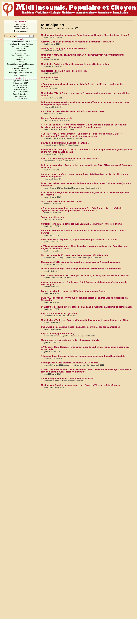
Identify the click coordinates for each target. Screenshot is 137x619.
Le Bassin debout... (50, 77)
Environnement (20, 53)
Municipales (21, 78)
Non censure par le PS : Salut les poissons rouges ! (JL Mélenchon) (75, 255)
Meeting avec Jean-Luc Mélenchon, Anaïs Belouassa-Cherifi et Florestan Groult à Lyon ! (85, 35)
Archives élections (20, 90)
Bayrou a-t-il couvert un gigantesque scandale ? (65, 143)
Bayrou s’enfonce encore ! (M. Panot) (59, 313)
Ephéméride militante (20, 94)
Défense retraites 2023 (20, 92)
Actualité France (20, 87)
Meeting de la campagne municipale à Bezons (64, 48)
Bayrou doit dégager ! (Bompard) (57, 334)
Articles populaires (20, 27)
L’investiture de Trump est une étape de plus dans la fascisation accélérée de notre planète (86, 307)
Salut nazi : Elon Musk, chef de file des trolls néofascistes (70, 158)
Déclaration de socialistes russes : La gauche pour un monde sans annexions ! (80, 327)
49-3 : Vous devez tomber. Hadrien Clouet (61, 201)
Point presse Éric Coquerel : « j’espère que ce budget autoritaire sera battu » (79, 240)
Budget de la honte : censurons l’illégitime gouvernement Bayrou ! (74, 291)
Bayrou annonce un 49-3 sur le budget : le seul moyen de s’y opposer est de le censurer (85, 275)
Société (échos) (20, 70)
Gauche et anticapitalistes (20, 42)
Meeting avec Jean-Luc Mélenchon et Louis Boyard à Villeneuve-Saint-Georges (80, 385)
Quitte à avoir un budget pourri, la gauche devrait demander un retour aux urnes (81, 269)
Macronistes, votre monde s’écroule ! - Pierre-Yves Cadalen (70, 340)
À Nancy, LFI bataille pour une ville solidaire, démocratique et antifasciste (77, 42)
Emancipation (20, 51)
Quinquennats (20, 96)
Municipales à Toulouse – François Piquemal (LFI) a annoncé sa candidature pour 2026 (84, 320)
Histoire (20, 57)
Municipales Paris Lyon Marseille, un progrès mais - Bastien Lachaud (75, 64)
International (20, 60)
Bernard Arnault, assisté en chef (57, 118)
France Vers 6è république (20, 55)
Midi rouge (21, 62)
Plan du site (20, 24)
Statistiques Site (21, 99)
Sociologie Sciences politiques (20, 73)
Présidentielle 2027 (20, 83)
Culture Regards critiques (20, 46)
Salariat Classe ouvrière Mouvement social (20, 65)
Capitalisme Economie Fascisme (20, 44)
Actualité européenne (20, 85)
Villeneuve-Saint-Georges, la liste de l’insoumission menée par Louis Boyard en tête (83, 356)
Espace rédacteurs (21, 31)
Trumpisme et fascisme (52, 217)
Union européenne (20, 75)
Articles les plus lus (20, 29)
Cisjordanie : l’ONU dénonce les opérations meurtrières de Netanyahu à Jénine (80, 262)
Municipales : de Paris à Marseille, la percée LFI (64, 71)
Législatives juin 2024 (20, 81)
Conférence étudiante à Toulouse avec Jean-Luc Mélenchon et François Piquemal (81, 224)
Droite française (21, 48)
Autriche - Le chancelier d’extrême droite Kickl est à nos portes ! (73, 111)
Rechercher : (10, 36)
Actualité (20, 39)
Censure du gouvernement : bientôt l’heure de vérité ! (67, 378)
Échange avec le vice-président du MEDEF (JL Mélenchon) (70, 363)
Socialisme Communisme (20, 68)
